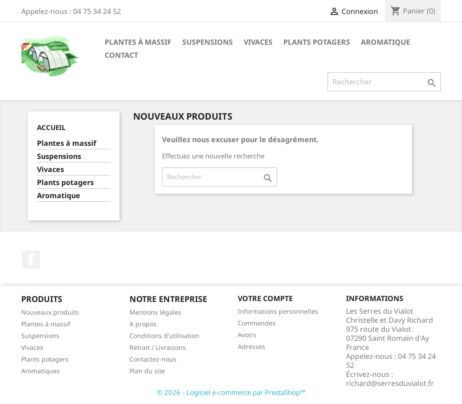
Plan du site (147, 371)
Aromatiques (40, 371)
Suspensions (207, 42)
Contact (121, 55)
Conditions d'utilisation (164, 335)
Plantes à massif (138, 42)
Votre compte (265, 298)
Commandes (257, 323)
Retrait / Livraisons (157, 347)
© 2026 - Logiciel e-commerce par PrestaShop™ (231, 392)
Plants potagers (316, 42)
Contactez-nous (152, 359)
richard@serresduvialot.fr (390, 383)
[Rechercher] (384, 81)
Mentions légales (155, 312)
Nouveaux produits (50, 312)
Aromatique (385, 42)
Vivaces (258, 42)
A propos (143, 324)
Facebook (31, 260)
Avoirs (247, 334)
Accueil (51, 127)
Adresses (251, 346)
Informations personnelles (278, 311)
